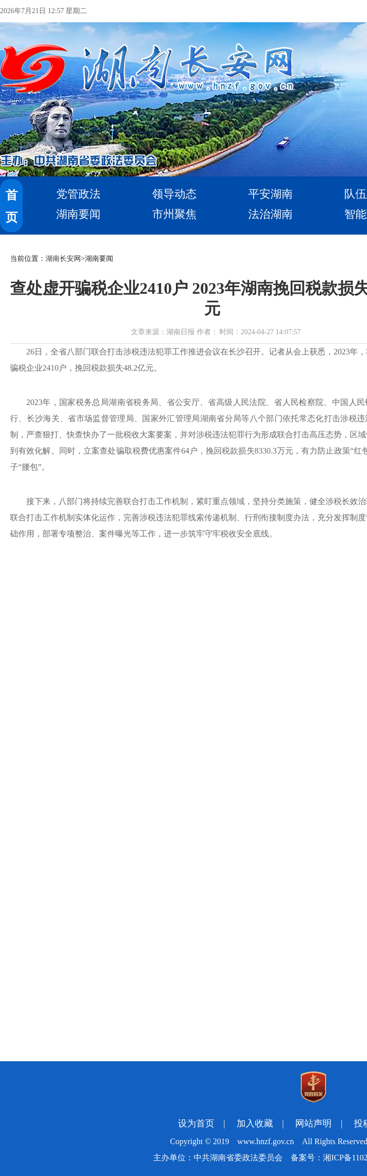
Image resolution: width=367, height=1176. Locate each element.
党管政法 (78, 194)
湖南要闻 (78, 214)
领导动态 (174, 194)
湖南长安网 (63, 258)
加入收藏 (255, 1123)
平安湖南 (270, 194)
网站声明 (313, 1123)
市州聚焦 (174, 214)
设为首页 (196, 1123)
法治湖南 (270, 214)
